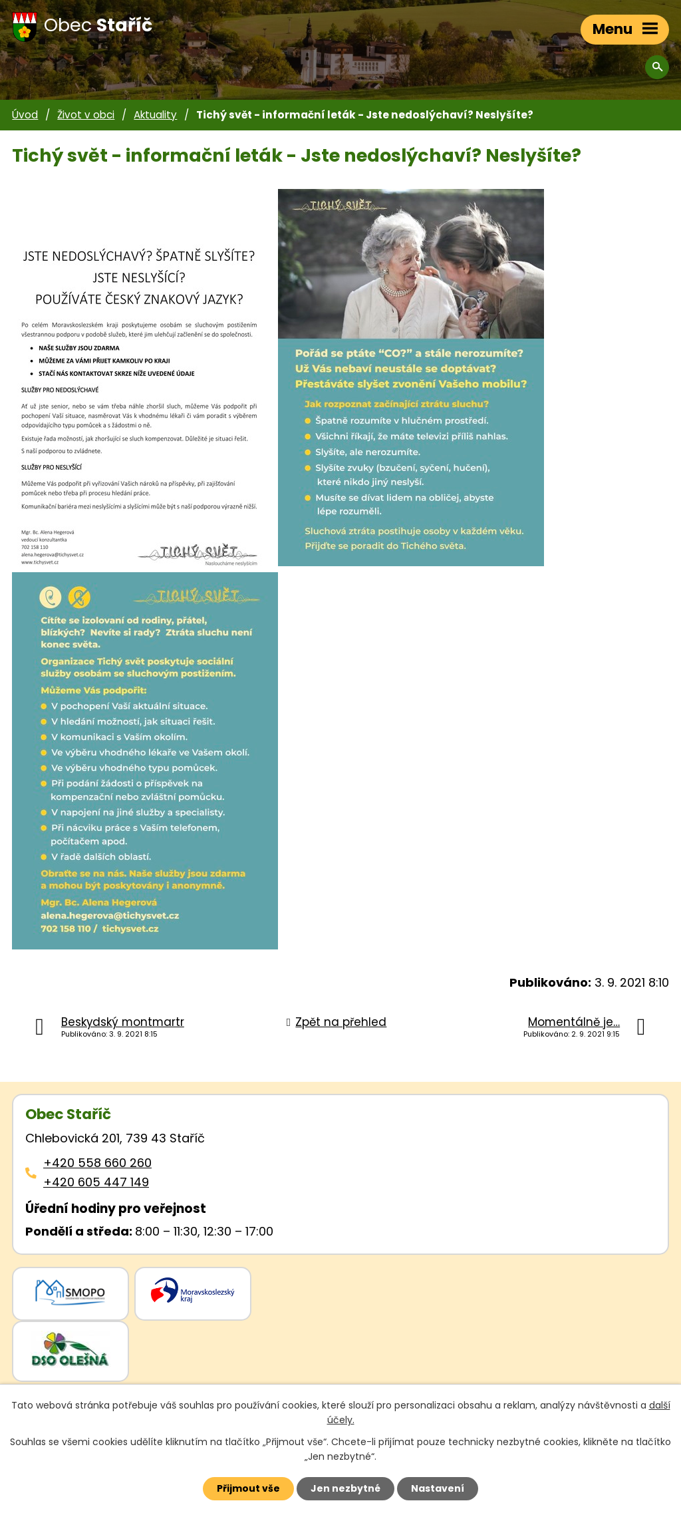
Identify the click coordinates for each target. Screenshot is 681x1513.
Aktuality (155, 115)
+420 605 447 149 (96, 1182)
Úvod (25, 115)
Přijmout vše (248, 1488)
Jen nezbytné (345, 1488)
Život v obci (85, 115)
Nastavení (437, 1488)
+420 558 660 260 (97, 1162)
